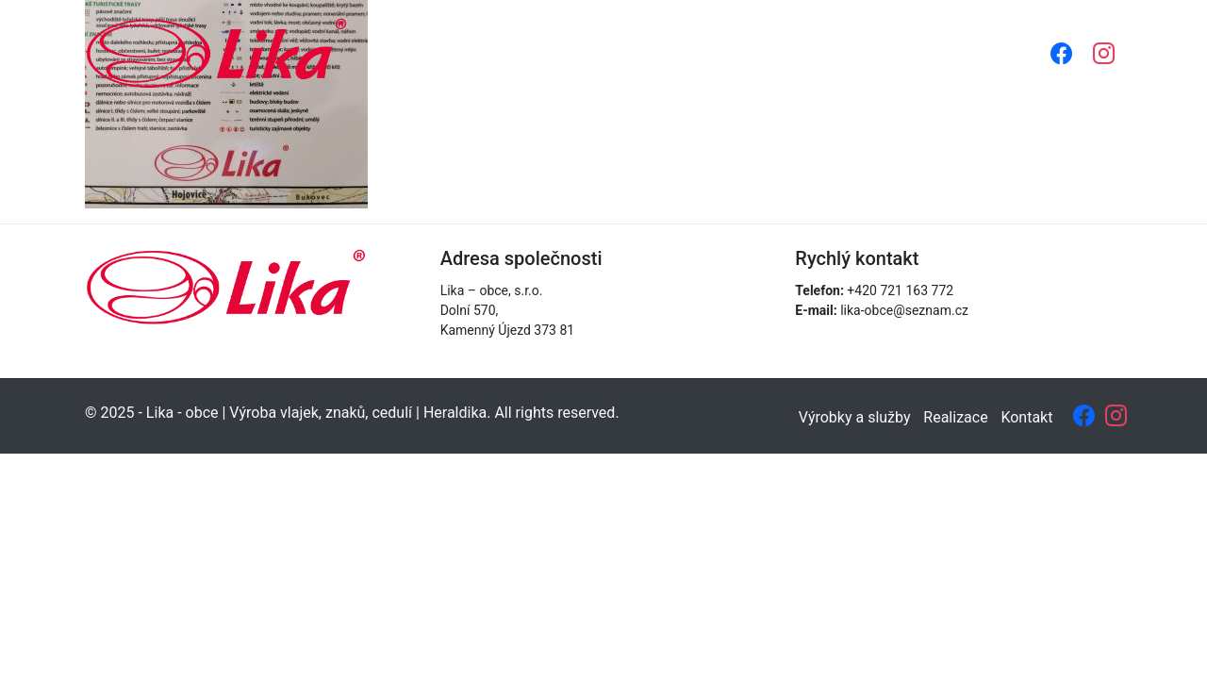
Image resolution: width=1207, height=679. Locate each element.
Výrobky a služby (716, 52)
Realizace (846, 52)
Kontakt (940, 52)
